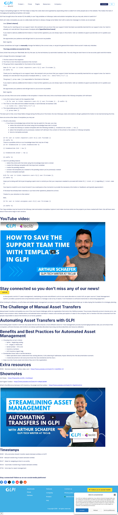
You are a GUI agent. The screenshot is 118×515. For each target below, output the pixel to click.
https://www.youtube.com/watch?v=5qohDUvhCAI (65, 385)
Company (49, 493)
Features (49, 489)
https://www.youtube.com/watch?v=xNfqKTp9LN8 (30, 382)
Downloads (30, 489)
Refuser (95, 510)
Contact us (68, 489)
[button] (115, 495)
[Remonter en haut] (1, 513)
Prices (29, 492)
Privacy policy (69, 493)
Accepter (82, 510)
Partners (30, 495)
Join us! (4, 292)
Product (48, 497)
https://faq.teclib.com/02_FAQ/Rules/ (20, 378)
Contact (104, 4)
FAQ (47, 500)
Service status (71, 497)
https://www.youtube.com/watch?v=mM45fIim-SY (47, 369)
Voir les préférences (109, 510)
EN (112, 4)
